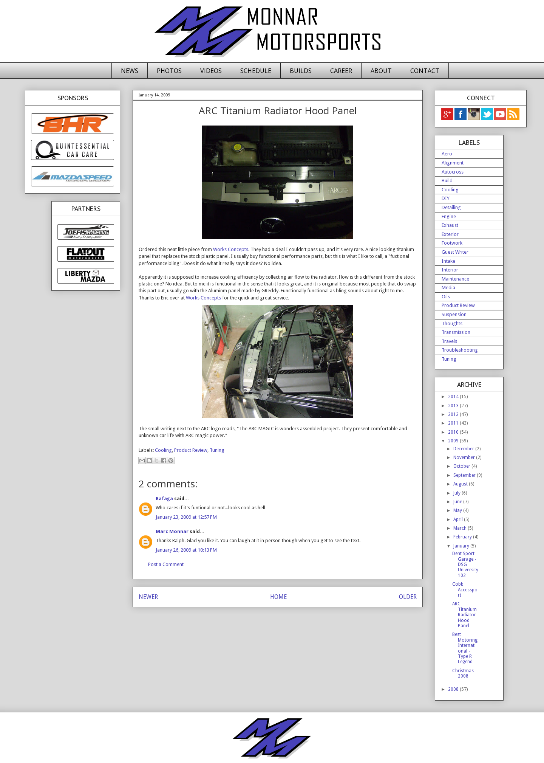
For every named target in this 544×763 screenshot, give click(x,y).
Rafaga (164, 498)
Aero (447, 154)
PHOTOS (169, 71)
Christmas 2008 (463, 673)
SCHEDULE (255, 71)
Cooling (163, 450)
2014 (454, 396)
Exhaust (450, 225)
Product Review (190, 450)
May (458, 510)
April (458, 519)
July (457, 493)
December (464, 448)
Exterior (450, 234)
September (465, 475)
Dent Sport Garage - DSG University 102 (465, 564)
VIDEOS (211, 71)
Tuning (217, 450)
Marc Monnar (172, 531)
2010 (454, 432)
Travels (449, 341)
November (464, 457)
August (461, 484)
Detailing (451, 207)
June (458, 501)
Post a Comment (166, 564)
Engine (449, 216)
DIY (446, 198)
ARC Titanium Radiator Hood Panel (464, 614)
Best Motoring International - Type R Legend (465, 648)
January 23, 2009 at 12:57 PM (186, 517)
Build (447, 180)
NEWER (148, 596)
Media (448, 287)
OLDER (408, 596)
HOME (278, 596)
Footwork (452, 243)
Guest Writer (455, 252)
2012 (454, 414)
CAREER (341, 71)
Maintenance (455, 279)
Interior (450, 270)
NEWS (129, 71)
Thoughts (452, 323)
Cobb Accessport (465, 590)
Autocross (453, 172)
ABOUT (381, 71)
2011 (454, 423)
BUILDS (301, 71)
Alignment (453, 163)
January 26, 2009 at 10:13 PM (186, 550)
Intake (448, 261)
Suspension (454, 314)
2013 (454, 405)
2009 (454, 441)
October (462, 466)
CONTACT (424, 71)
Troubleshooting (460, 350)
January (461, 546)
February (463, 537)
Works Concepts (230, 249)
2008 (454, 689)
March (460, 528)
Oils (446, 296)
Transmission (456, 332)
